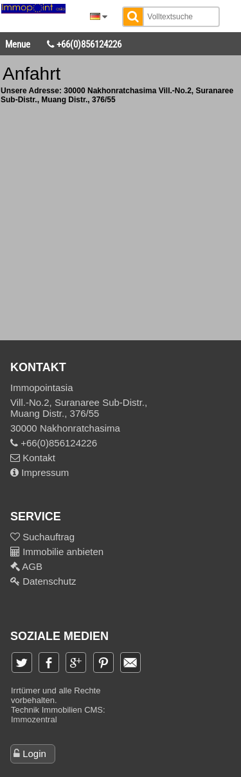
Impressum (39, 472)
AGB (31, 566)
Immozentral (34, 719)
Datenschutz (48, 581)
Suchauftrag (47, 536)
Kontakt (32, 457)
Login (34, 753)
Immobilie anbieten (62, 551)
